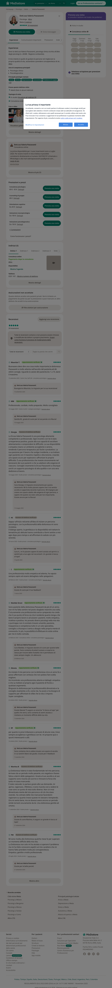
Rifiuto (65, 125)
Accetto (81, 125)
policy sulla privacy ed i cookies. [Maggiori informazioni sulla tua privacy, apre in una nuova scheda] (72, 118)
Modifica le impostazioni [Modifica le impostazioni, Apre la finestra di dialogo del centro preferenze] (35, 125)
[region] (57, 114)
